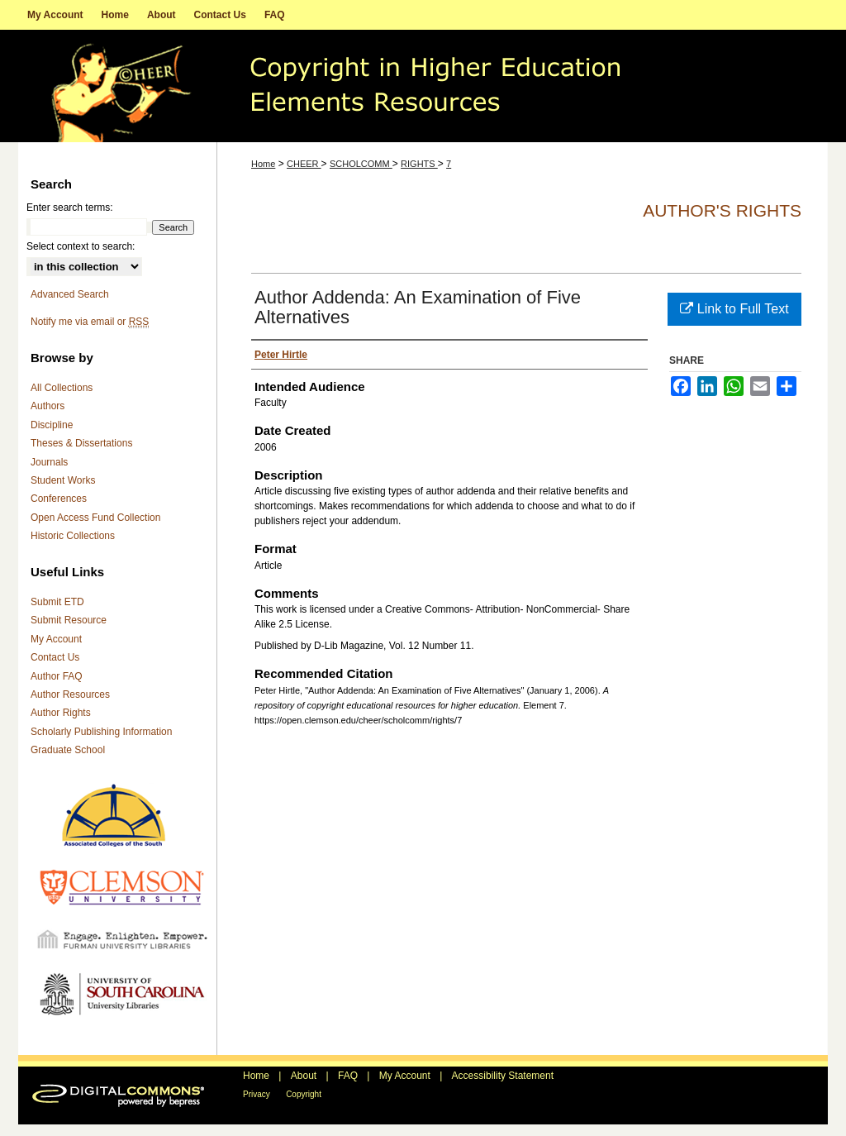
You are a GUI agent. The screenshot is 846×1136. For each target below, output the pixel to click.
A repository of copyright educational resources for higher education (423, 86)
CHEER (304, 164)
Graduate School (68, 750)
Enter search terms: (69, 207)
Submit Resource (69, 620)
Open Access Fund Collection (95, 517)
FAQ (348, 1075)
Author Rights (61, 712)
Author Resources (70, 694)
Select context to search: (80, 246)
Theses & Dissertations (81, 443)
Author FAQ (57, 676)
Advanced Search (70, 294)
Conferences (59, 498)
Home (263, 164)
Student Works (63, 480)
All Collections (62, 388)
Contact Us (55, 657)
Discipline (52, 425)
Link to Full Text (734, 309)
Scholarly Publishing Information (101, 731)
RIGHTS (419, 164)
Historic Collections (73, 536)
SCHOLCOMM (361, 164)
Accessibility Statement (503, 1075)
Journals (49, 462)
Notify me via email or (90, 321)
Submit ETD (57, 602)
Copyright (303, 1094)
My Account (56, 639)
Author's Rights (722, 210)
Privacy (256, 1094)
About (303, 1075)
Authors (47, 406)
